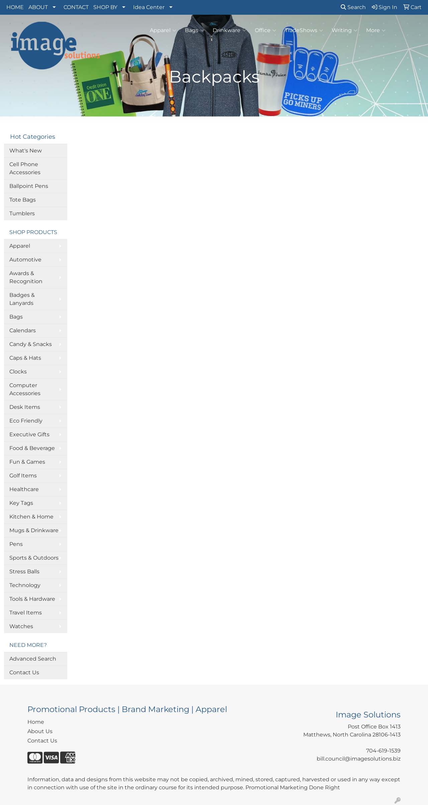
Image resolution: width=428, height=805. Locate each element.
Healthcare (24, 489)
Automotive (25, 259)
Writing (344, 30)
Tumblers (22, 213)
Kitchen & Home (31, 516)
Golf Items (23, 475)
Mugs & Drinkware (34, 530)
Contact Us (24, 672)
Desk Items (24, 407)
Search (353, 7)
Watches (21, 626)
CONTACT (76, 7)
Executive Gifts (29, 434)
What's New (25, 150)
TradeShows (304, 30)
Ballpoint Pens (28, 186)
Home (35, 722)
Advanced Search (32, 659)
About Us (39, 731)
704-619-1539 (383, 751)
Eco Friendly (25, 421)
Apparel (163, 30)
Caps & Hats (25, 358)
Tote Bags (22, 200)
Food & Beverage (32, 448)
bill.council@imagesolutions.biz (359, 759)
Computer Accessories (24, 389)
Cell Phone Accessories (24, 168)
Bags (194, 30)
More (376, 30)
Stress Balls (24, 571)
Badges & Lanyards (22, 299)
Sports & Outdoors (34, 558)
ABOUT (38, 7)
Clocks (18, 371)
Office (265, 30)
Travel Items (25, 612)
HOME (15, 7)
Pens (16, 544)
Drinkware (229, 30)
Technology (24, 585)
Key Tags (21, 503)
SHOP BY (105, 7)
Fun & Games (27, 462)
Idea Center (149, 7)
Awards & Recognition (25, 277)
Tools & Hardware (32, 599)
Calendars (22, 330)
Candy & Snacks (30, 344)
